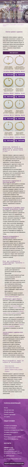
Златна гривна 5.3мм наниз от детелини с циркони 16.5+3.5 (8, 111)
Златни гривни (13, 24)
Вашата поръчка (21, 2)
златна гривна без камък (12, 296)
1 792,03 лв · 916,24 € (19, 137)
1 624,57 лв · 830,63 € (19, 71)
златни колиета (18, 307)
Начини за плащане (10, 428)
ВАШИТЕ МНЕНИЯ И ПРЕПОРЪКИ (14, 463)
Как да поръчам (9, 410)
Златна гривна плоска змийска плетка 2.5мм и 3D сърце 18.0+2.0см (8, 68)
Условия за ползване (10, 425)
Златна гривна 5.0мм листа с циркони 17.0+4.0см (20, 133)
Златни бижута (6, 24)
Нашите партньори (9, 414)
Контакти (7, 416)
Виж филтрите (14, 52)
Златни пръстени (9, 366)
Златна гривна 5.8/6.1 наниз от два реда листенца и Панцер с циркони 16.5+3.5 (8, 89)
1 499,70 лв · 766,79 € (19, 115)
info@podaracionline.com (13, 459)
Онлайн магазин (9, 412)
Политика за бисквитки (11, 439)
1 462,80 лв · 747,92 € (19, 93)
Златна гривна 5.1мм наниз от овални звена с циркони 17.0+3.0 (19, 89)
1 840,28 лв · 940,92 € (8, 93)
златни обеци (14, 306)
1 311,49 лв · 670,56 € (8, 71)
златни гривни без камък (12, 367)
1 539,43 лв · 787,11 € (8, 115)
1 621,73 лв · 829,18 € (8, 137)
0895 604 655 (8, 2)
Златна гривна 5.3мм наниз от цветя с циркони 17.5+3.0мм (19, 111)
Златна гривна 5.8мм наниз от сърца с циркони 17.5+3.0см (8, 133)
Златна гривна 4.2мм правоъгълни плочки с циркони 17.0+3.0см (19, 68)
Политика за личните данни (12, 437)
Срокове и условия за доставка (13, 430)
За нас (6, 408)
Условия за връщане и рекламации (11, 433)
